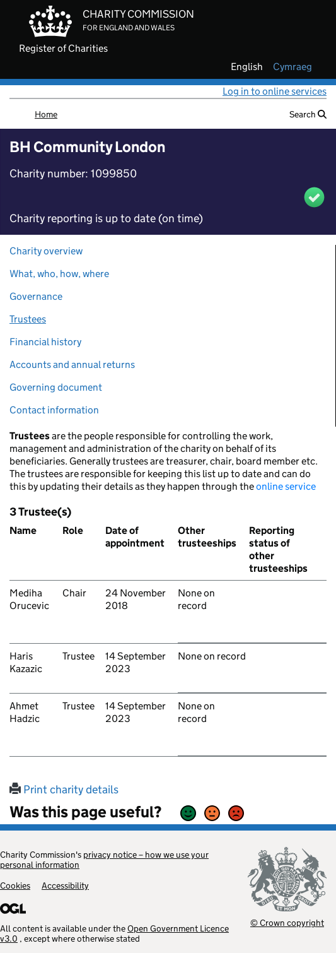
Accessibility (65, 885)
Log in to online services (275, 91)
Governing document (55, 387)
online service (286, 486)
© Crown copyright (287, 922)
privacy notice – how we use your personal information (104, 859)
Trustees (27, 319)
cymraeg (292, 67)
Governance (35, 296)
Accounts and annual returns (72, 364)
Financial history (45, 342)
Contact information (54, 410)
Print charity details (64, 789)
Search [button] (308, 114)
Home (46, 114)
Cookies (15, 885)
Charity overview (46, 251)
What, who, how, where (59, 274)
